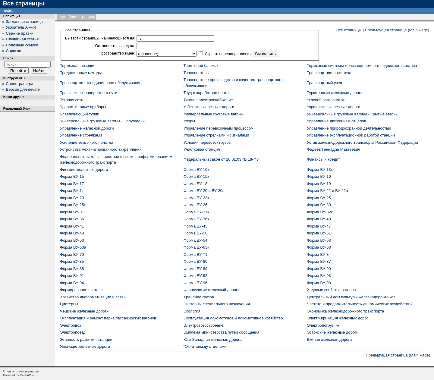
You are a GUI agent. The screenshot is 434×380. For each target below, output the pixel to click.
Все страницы (349, 30)
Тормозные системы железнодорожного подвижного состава (362, 65)
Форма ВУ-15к (196, 176)
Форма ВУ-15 (72, 176)
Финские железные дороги (84, 169)
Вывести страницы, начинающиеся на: (100, 38)
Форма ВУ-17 (72, 183)
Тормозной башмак (201, 65)
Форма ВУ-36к (196, 219)
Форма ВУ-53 (72, 240)
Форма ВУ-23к (196, 198)
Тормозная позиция (78, 65)
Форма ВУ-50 (195, 233)
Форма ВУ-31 (72, 212)
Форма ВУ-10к (196, 169)
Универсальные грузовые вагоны (214, 114)
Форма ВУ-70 (72, 254)
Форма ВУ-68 (319, 247)
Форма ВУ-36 (72, 219)
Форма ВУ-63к (196, 247)
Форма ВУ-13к (319, 169)
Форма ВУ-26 (195, 205)
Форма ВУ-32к (319, 212)
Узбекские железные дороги (209, 107)
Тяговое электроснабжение (208, 100)
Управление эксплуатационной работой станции (351, 135)
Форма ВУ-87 (319, 261)
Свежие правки (19, 33)
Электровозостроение (204, 325)
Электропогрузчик (323, 325)
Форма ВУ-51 (319, 233)
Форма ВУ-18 (195, 183)
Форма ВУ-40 (319, 219)
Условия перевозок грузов (207, 142)
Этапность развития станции (86, 339)
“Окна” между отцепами (205, 346)
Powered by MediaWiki (18, 375)
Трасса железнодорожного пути (88, 92)
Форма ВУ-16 (319, 176)
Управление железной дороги (87, 128)
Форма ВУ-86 (195, 261)
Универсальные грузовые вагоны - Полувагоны (103, 121)
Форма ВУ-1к (71, 190)
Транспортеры (196, 73)
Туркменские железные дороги (335, 92)
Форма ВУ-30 (319, 205)
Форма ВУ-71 (195, 254)
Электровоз (70, 325)
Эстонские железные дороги (332, 332)
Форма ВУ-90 (319, 268)
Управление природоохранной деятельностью (349, 128)
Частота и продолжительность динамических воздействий (360, 304)
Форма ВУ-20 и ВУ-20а (204, 190)
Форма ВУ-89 (195, 268)
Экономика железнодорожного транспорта (345, 311)
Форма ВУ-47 (319, 226)
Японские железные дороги (85, 346)
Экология (192, 311)
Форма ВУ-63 (319, 240)
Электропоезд (72, 332)
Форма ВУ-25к (73, 205)
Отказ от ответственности (21, 371)
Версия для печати (23, 89)
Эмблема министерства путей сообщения (221, 332)
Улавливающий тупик (79, 114)
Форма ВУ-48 (72, 233)
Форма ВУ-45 (195, 226)
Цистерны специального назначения (217, 304)
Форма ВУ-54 (195, 240)
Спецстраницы (19, 83)
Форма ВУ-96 (195, 283)
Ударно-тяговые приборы (83, 107)
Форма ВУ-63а (73, 247)
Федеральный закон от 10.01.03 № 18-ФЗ (221, 159)
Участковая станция (202, 149)
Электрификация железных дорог (337, 318)
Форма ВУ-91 (72, 275)
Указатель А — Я (21, 27)
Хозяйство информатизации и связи (93, 297)
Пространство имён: (117, 53)
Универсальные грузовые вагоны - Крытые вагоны (352, 114)
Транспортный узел (324, 82)
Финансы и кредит (323, 159)
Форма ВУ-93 (319, 275)
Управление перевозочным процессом (218, 128)
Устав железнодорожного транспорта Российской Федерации (362, 142)
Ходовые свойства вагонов (331, 289)
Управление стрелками (81, 135)
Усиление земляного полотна (86, 142)
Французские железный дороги (212, 289)
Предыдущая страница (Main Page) (397, 30)
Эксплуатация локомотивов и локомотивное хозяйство (233, 318)
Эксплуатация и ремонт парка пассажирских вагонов (108, 318)
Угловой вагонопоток (325, 100)
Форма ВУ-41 (72, 226)
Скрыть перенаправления (228, 54)
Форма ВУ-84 (319, 254)
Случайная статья (22, 39)
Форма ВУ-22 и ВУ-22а (327, 190)
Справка (13, 51)
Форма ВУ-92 (195, 275)
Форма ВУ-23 (72, 198)
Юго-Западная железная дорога (213, 339)
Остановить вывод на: (115, 45)
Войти (9, 10)
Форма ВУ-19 (319, 183)
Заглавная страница (24, 21)
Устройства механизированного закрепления (101, 149)
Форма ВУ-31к (196, 212)
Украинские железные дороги (333, 107)
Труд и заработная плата (206, 92)
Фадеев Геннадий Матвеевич (333, 149)
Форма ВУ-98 (319, 283)
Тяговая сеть (71, 100)
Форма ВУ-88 (72, 268)
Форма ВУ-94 (72, 283)
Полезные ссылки (22, 45)
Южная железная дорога (329, 339)
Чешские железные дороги (84, 311)
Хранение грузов (199, 297)
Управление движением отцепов (336, 121)
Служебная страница (76, 16)
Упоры (189, 121)
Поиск (8, 58)
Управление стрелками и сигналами (216, 135)
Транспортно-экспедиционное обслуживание (100, 82)
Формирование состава (81, 289)
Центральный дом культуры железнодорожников (351, 297)
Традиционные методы (81, 73)
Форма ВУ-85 (72, 261)
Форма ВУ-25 (319, 198)
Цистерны (69, 304)
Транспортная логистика (329, 73)
